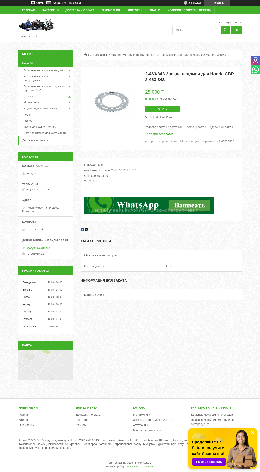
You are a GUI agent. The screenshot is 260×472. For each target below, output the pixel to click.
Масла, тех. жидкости (147, 430)
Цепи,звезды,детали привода (181, 54)
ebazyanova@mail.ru (38, 248)
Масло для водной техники (40, 126)
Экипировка (31, 96)
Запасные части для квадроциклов (36, 78)
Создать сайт (60, 2)
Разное (28, 120)
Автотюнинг (140, 425)
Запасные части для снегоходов (43, 70)
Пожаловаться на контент (139, 466)
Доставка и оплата (79, 10)
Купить (162, 108)
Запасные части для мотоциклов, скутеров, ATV (127, 54)
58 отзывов (195, 2)
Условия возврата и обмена (189, 10)
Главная (28, 10)
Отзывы (81, 425)
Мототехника (31, 102)
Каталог (48, 10)
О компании (111, 10)
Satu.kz (147, 462)
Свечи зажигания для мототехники (45, 132)
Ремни (27, 114)
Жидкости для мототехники (40, 108)
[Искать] (225, 30)
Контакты (135, 10)
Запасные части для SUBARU (152, 419)
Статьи (155, 10)
